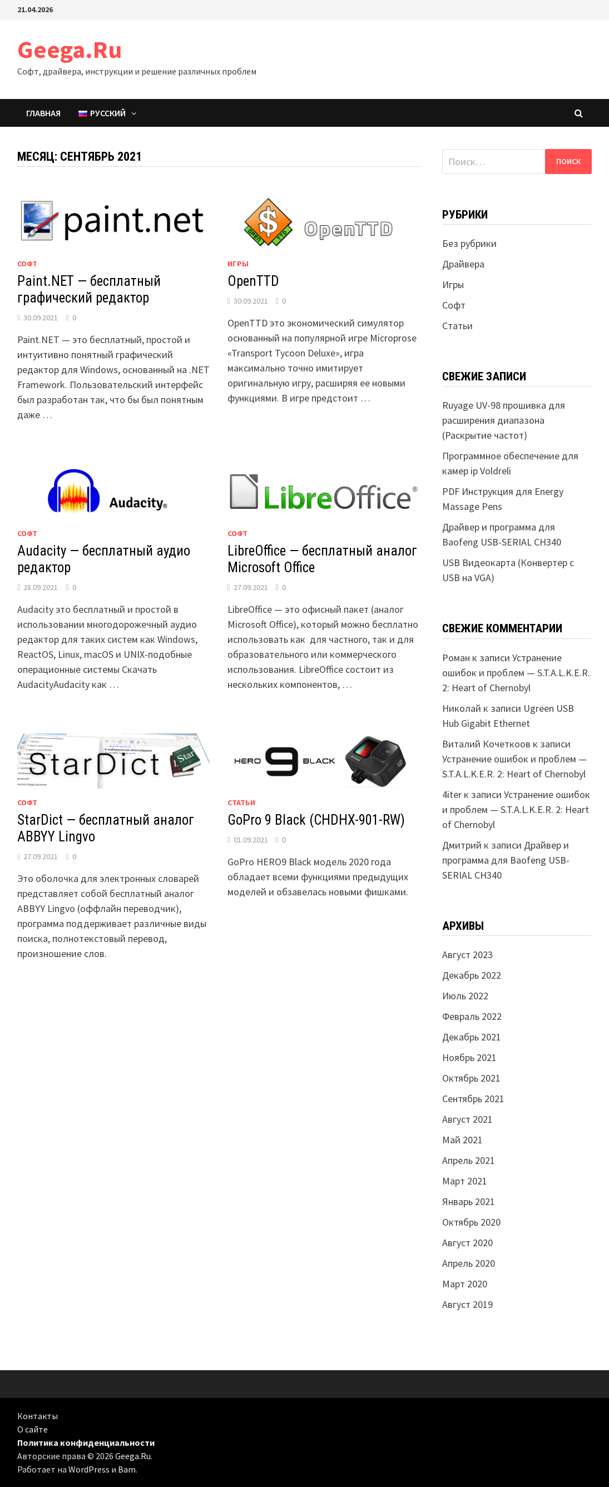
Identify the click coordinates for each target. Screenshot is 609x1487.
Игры (238, 264)
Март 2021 (464, 1180)
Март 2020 (464, 1283)
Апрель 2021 (468, 1160)
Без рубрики (469, 243)
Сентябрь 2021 (473, 1098)
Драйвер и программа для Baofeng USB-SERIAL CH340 (506, 860)
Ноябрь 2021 (469, 1057)
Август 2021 (467, 1119)
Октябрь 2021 (471, 1078)
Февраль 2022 (472, 1016)
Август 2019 (467, 1304)
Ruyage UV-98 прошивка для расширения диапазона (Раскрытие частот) (503, 420)
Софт (27, 264)
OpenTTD (253, 281)
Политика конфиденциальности (86, 1442)
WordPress (89, 1469)
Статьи (241, 802)
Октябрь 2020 (471, 1222)
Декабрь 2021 (471, 1036)
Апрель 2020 (468, 1263)
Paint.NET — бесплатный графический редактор (89, 289)
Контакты (37, 1415)
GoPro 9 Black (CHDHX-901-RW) (316, 820)
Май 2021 (462, 1139)
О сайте (32, 1429)
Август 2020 (467, 1242)
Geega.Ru (69, 49)
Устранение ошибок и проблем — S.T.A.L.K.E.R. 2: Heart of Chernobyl (516, 672)
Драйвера (463, 263)
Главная (43, 112)
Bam (127, 1469)
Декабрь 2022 (471, 975)
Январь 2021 (468, 1201)
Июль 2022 (465, 995)
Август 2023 (467, 954)
